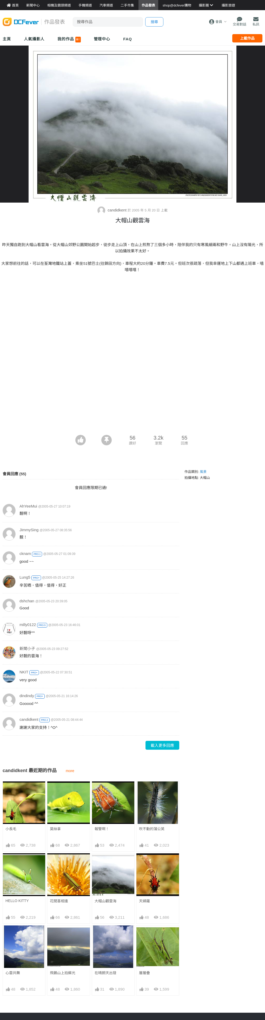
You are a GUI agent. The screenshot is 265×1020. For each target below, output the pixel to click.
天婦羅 (144, 901)
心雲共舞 (12, 973)
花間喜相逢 (59, 901)
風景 (203, 472)
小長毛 (10, 829)
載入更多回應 (162, 745)
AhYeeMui (28, 506)
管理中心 (102, 39)
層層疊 (144, 935)
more (70, 771)
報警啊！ (102, 829)
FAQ (127, 39)
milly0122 (27, 624)
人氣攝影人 (34, 39)
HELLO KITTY (17, 901)
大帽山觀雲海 (105, 901)
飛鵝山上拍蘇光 (62, 973)
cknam (25, 553)
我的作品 (69, 39)
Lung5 (24, 577)
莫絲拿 (55, 829)
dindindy (26, 695)
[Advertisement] (132, 395)
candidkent (112, 210)
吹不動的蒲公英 (151, 829)
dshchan (26, 601)
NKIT (23, 672)
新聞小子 (27, 648)
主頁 (7, 39)
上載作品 (247, 38)
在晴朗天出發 (105, 935)
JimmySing (28, 530)
